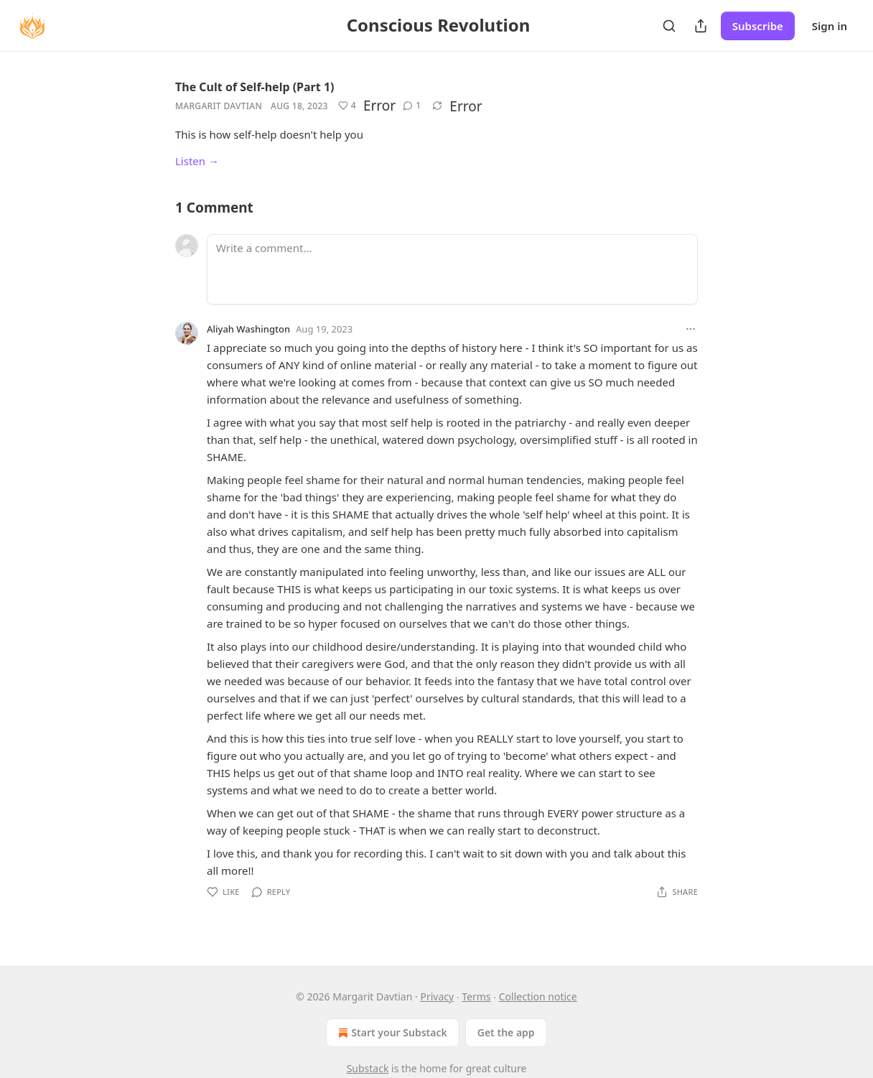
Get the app (506, 1032)
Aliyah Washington (248, 328)
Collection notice (538, 996)
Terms (476, 996)
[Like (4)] (347, 105)
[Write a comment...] (452, 269)
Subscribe (757, 26)
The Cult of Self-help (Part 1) (254, 87)
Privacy (437, 996)
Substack (368, 1068)
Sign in (829, 26)
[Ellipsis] (690, 328)
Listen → (197, 161)
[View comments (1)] (411, 105)
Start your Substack (391, 1033)
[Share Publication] (700, 25)
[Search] (669, 25)
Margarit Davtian (218, 106)
